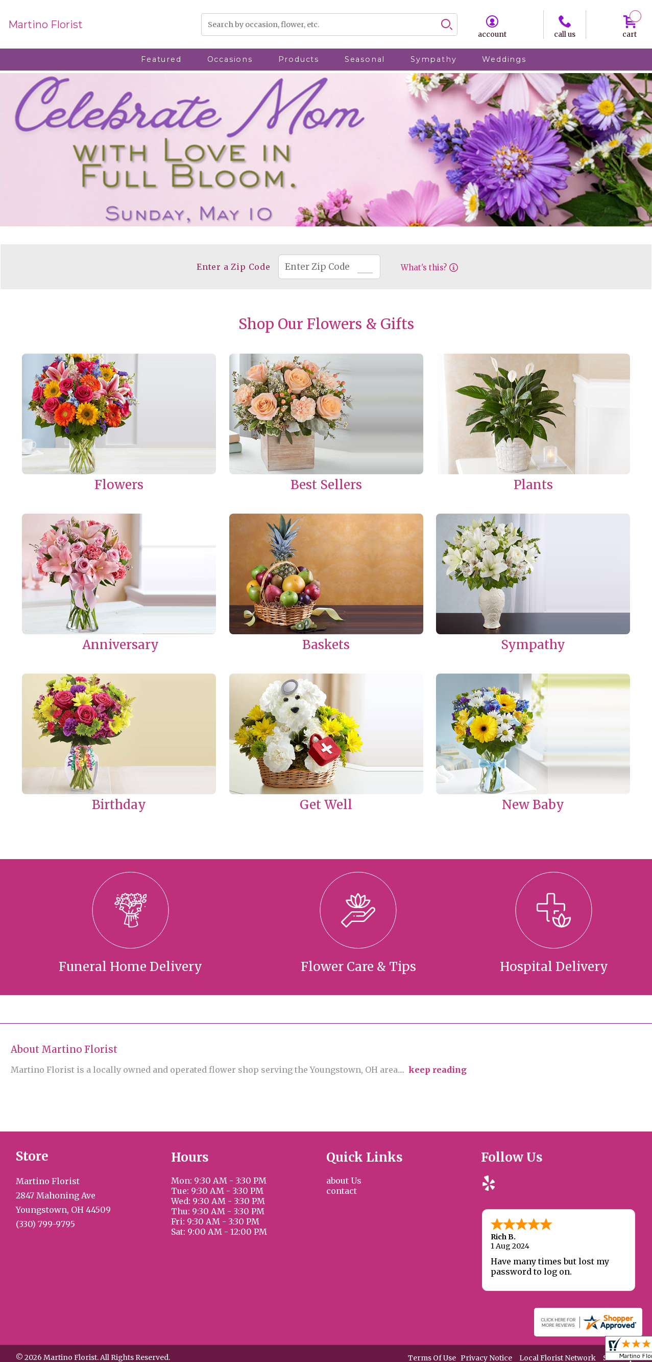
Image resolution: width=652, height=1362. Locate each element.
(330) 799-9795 (45, 1224)
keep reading (437, 1070)
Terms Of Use (432, 1356)
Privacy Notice (486, 1356)
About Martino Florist (64, 1049)
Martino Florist (45, 24)
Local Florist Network (557, 1356)
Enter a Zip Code (231, 267)
